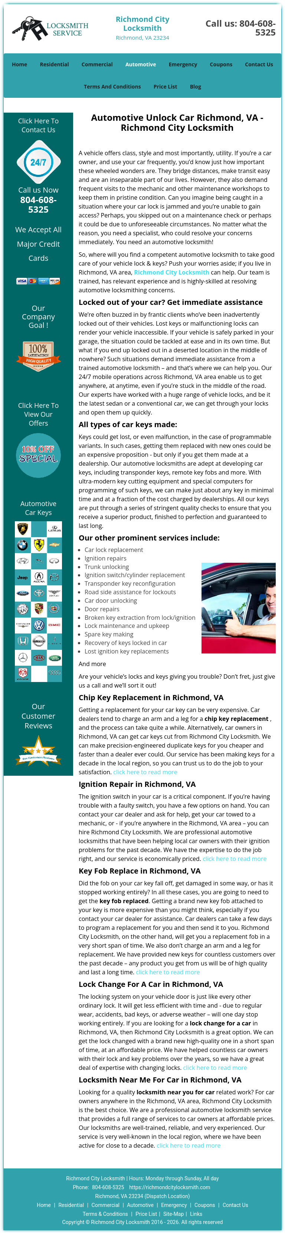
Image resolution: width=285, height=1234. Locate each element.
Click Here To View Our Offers (38, 414)
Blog (195, 86)
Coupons (221, 64)
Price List (165, 86)
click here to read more (145, 772)
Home (19, 64)
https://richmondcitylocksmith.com (169, 1187)
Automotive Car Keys (38, 508)
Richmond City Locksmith (171, 272)
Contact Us (259, 64)
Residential (54, 64)
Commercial (97, 64)
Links (196, 1214)
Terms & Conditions (105, 1214)
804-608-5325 (257, 27)
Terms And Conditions (112, 86)
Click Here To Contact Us (38, 125)
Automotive (140, 64)
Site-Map (173, 1214)
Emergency (183, 64)
